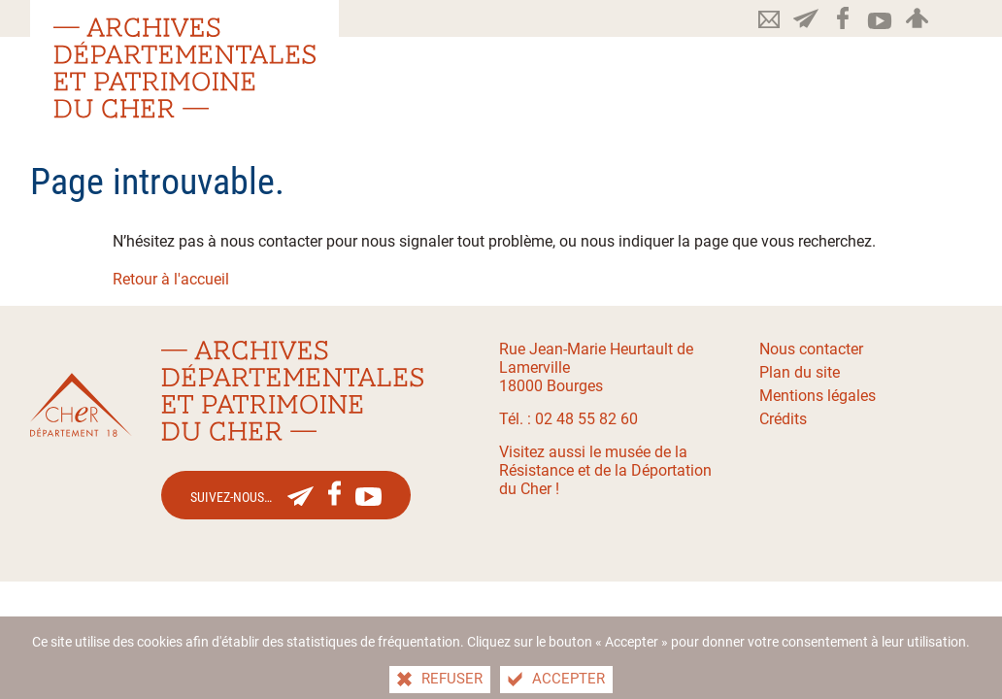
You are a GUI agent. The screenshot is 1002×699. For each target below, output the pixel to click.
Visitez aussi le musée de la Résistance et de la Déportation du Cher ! (605, 470)
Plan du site (799, 372)
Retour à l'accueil (171, 279)
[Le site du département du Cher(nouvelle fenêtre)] (81, 405)
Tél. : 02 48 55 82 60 (568, 419)
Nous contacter (811, 349)
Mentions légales (817, 395)
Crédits (783, 419)
